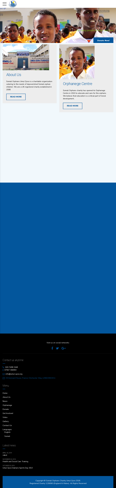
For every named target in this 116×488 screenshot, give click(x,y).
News (5, 401)
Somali (7, 436)
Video (5, 417)
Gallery (6, 421)
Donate (6, 409)
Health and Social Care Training (15, 461)
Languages (7, 429)
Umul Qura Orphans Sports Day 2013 (18, 468)
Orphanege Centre (77, 84)
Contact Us (7, 425)
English (7, 432)
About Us (13, 75)
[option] (58, 26)
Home (5, 393)
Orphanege (7, 405)
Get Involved (8, 413)
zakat (5, 455)
